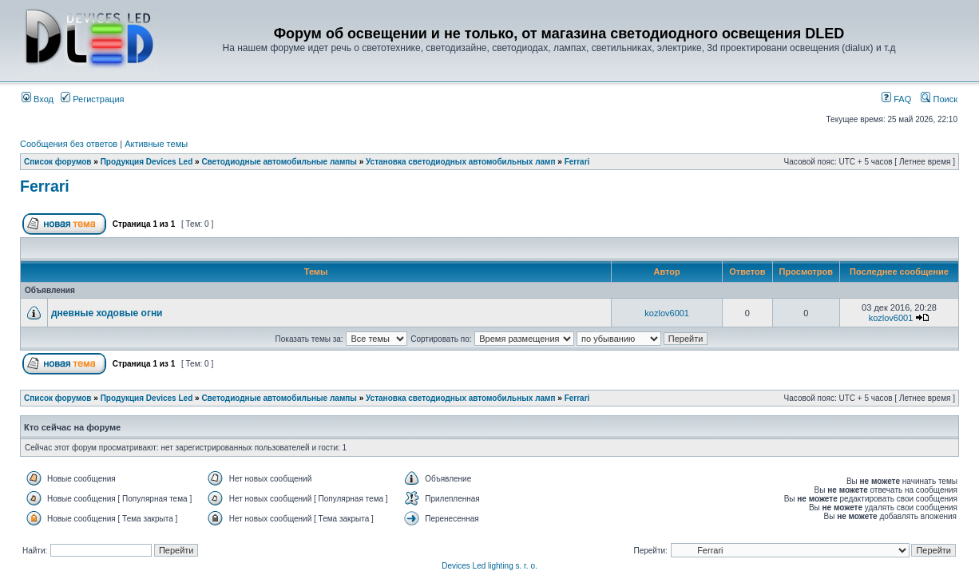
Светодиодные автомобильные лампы (278, 161)
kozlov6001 (666, 313)
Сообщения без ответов (68, 144)
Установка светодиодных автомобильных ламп (461, 161)
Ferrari (577, 161)
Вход (38, 99)
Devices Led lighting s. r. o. (489, 565)
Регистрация (92, 99)
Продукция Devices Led (147, 161)
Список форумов (58, 161)
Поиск (939, 99)
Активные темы (156, 144)
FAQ (896, 99)
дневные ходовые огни (107, 313)
